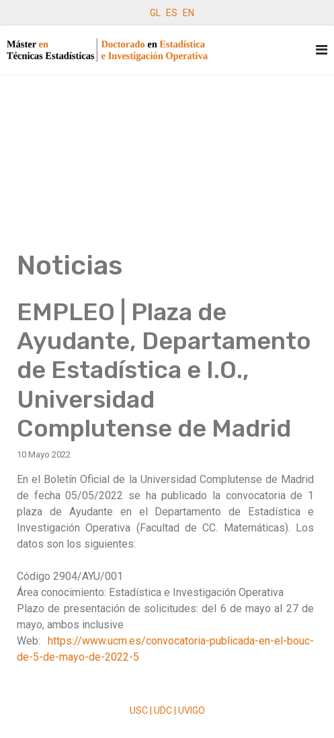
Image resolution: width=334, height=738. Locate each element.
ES (171, 12)
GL (155, 12)
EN (188, 12)
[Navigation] (321, 50)
